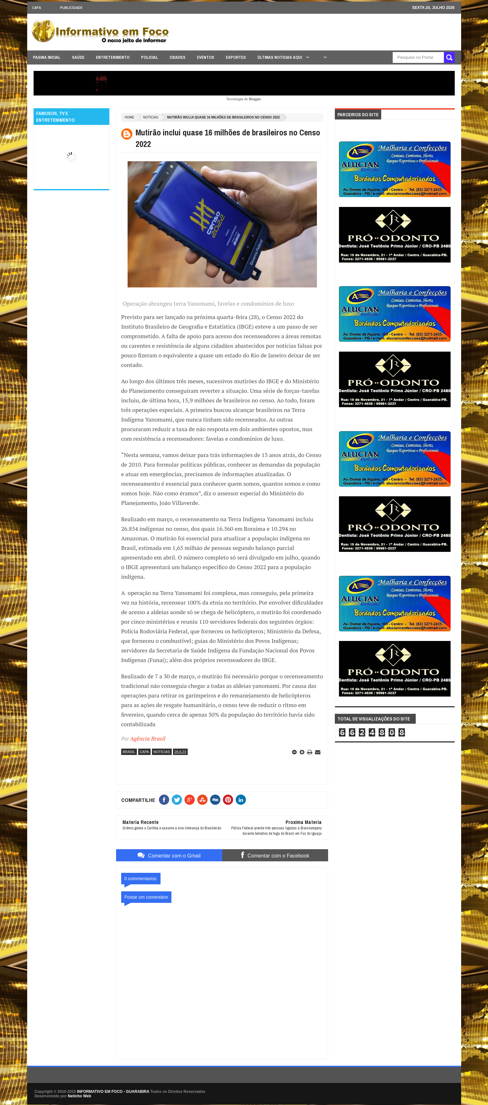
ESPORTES (236, 57)
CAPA (36, 7)
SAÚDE (78, 57)
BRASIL (129, 752)
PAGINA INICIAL (46, 57)
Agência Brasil (147, 738)
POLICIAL (149, 57)
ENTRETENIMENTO (113, 57)
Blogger (255, 99)
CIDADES (177, 57)
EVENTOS (205, 57)
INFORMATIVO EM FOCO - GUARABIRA (113, 1091)
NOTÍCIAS (150, 117)
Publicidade (71, 7)
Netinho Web (79, 1096)
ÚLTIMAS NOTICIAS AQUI (280, 57)
